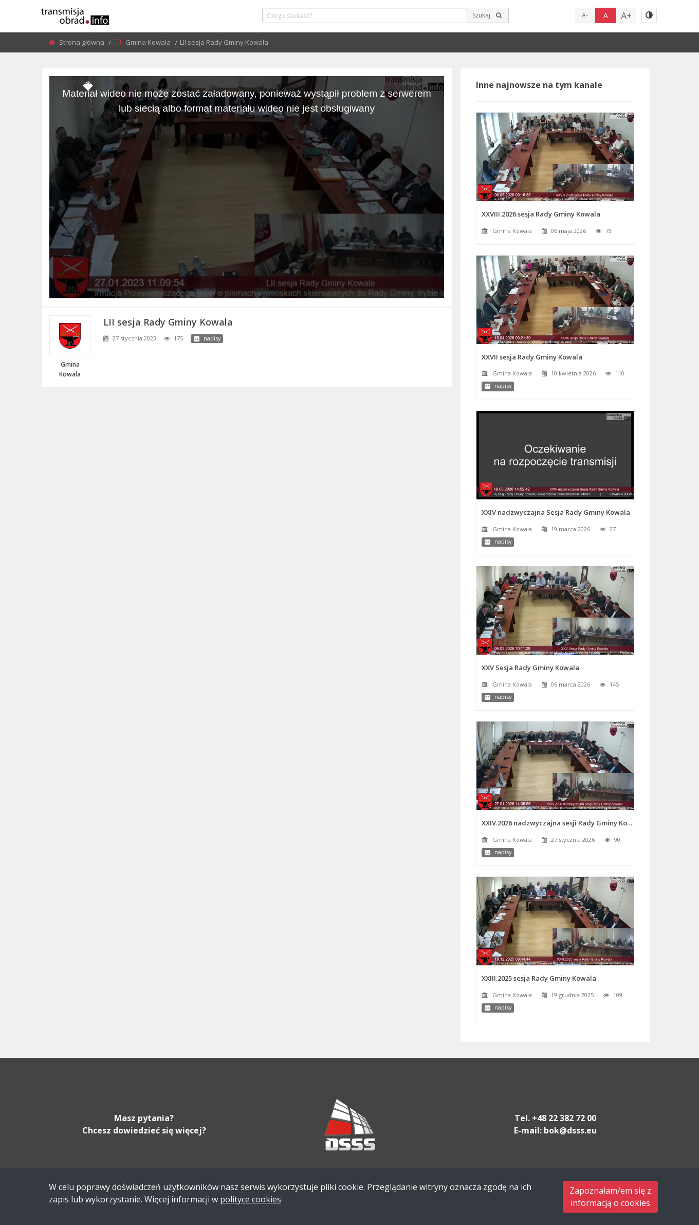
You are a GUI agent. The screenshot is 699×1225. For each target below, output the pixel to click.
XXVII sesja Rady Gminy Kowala (532, 357)
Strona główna (82, 42)
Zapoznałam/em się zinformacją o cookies (610, 1197)
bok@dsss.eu (570, 1130)
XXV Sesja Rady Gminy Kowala (530, 667)
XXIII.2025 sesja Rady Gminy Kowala (539, 978)
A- (585, 15)
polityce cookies (250, 1199)
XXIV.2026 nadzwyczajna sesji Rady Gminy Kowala (558, 822)
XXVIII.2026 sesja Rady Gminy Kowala (541, 214)
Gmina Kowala (148, 42)
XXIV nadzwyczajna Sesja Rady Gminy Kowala (556, 512)
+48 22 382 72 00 (564, 1118)
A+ (626, 15)
